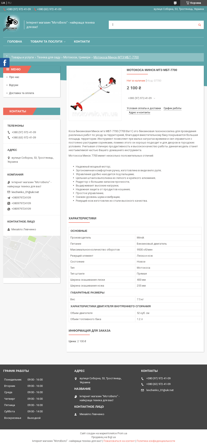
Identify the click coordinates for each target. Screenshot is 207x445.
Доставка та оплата (21, 93)
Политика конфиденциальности (156, 441)
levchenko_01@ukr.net (25, 192)
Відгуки (13, 85)
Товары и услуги (22, 57)
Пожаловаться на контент (119, 441)
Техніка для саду (48, 57)
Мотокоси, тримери (76, 57)
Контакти (82, 41)
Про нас (14, 77)
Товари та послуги (46, 41)
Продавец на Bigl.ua (103, 437)
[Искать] (199, 25)
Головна (14, 41)
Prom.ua (122, 433)
